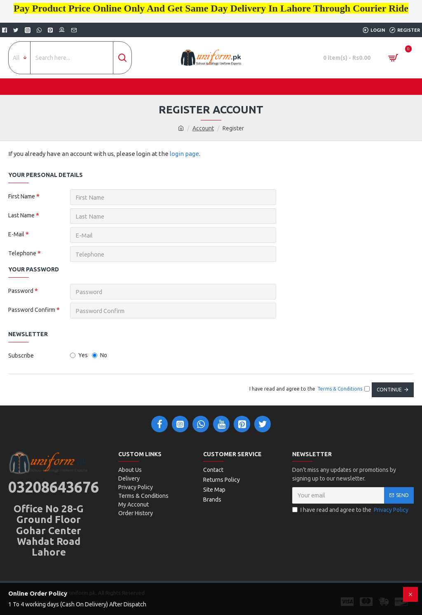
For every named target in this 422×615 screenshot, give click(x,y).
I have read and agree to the (351, 510)
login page (184, 153)
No (99, 355)
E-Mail (16, 234)
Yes (79, 355)
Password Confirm (31, 309)
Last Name (21, 215)
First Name (21, 196)
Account (203, 128)
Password (20, 290)
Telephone (22, 253)
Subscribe (21, 355)
